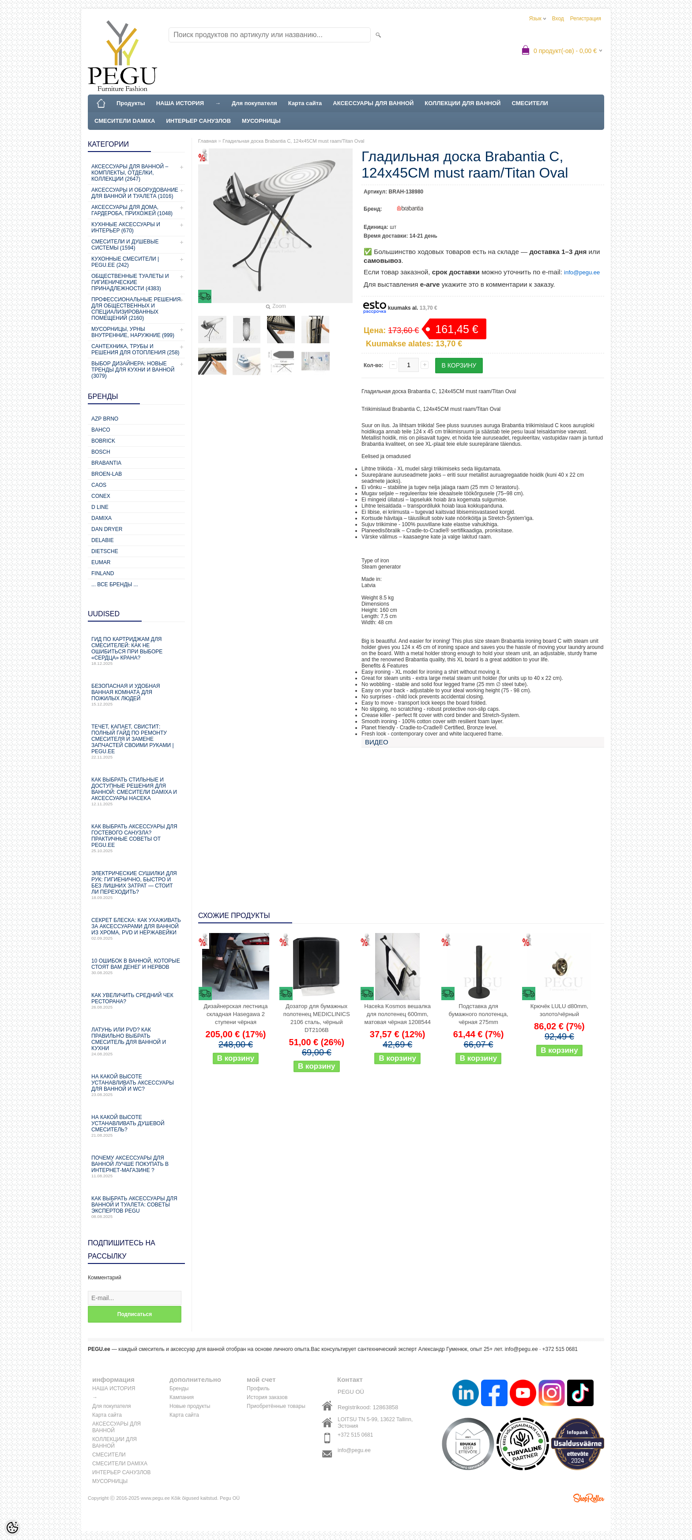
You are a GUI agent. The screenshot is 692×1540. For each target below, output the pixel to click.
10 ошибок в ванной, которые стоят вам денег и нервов (136, 966)
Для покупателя (254, 103)
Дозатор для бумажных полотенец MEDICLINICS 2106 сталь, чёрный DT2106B (316, 1018)
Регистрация (585, 18)
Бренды (178, 1388)
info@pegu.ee (582, 272)
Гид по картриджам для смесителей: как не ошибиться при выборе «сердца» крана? (136, 651)
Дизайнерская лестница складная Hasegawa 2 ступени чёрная (236, 1014)
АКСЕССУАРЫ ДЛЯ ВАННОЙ (373, 103)
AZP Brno (104, 419)
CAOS (98, 485)
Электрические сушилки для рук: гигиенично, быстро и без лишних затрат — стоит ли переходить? (136, 885)
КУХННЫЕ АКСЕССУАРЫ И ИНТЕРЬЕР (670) (125, 227)
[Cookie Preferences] (12, 1528)
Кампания (181, 1397)
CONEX (100, 496)
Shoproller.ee (588, 1498)
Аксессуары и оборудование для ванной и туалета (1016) (134, 193)
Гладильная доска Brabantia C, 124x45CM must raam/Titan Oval (293, 141)
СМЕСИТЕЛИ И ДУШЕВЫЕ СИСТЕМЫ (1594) (124, 245)
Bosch (100, 452)
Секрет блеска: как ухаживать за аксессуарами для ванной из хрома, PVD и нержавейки (136, 929)
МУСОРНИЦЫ (261, 121)
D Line (100, 507)
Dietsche (104, 551)
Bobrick (103, 441)
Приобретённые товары (276, 1406)
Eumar (100, 562)
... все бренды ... (114, 584)
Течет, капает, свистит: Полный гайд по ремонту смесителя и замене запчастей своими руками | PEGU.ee (136, 741)
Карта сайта (305, 103)
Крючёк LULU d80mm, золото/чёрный (559, 1010)
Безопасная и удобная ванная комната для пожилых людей (136, 694)
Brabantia (106, 463)
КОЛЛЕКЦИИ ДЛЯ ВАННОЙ (462, 103)
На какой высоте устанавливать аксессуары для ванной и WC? (136, 1085)
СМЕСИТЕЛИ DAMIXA (124, 121)
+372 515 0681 (355, 1435)
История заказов (267, 1397)
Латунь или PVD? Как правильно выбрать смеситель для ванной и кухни (136, 1041)
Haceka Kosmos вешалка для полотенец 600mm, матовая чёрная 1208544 (397, 1014)
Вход (558, 18)
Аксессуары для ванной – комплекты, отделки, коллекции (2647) (129, 172)
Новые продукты (189, 1406)
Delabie (102, 540)
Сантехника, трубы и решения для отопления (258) (135, 349)
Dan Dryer (106, 529)
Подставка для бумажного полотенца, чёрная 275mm (478, 1014)
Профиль (258, 1388)
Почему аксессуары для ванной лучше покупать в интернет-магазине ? (136, 1166)
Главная (207, 141)
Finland (102, 573)
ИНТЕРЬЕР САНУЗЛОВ (198, 121)
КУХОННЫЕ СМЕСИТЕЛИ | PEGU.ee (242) (125, 262)
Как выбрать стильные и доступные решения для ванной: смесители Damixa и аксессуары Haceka (136, 791)
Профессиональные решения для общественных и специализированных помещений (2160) (136, 308)
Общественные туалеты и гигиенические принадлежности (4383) (130, 282)
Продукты (131, 103)
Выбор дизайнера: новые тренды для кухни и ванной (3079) (132, 369)
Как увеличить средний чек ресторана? (136, 1000)
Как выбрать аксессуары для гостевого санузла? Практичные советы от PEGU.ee (136, 838)
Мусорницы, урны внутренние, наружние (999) (132, 332)
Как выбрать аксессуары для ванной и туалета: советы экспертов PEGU (136, 1207)
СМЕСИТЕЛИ (529, 103)
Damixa (101, 518)
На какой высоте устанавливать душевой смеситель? (136, 1126)
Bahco (100, 430)
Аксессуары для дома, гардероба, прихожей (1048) (132, 210)
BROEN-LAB (106, 474)
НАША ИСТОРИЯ (180, 103)
